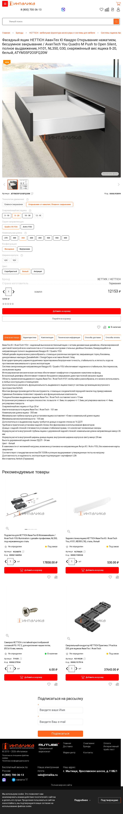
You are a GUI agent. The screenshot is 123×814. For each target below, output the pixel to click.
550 (56, 238)
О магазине (88, 743)
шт (18, 561)
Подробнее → (82, 800)
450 (39, 238)
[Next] (119, 184)
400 (31, 238)
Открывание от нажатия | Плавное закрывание (49, 204)
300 (14, 238)
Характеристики (29, 338)
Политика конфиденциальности (15, 761)
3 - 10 (6, 216)
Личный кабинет (118, 9)
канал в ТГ (20, 780)
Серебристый (10, 271)
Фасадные (9, 249)
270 (5, 238)
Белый (25, 271)
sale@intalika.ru (48, 774)
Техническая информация (69, 338)
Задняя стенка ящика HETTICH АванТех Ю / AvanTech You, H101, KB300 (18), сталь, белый (91, 540)
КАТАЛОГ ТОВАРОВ (5, 4)
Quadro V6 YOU (10, 227)
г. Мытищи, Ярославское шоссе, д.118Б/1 (90, 771)
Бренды (86, 746)
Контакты (88, 752)
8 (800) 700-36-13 (31, 9)
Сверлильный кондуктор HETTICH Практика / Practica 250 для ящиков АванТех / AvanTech (91, 647)
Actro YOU (27, 227)
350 (22, 238)
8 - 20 (16, 216)
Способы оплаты (113, 338)
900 (14, 260)
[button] (12, 184)
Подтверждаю (109, 800)
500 (48, 238)
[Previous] (4, 184)
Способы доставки (93, 338)
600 (65, 238)
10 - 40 (38, 216)
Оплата (107, 743)
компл (38, 291)
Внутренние (25, 249)
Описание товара (12, 338)
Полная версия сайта (61, 785)
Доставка (67, 746)
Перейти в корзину (61, 319)
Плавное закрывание (13, 204)
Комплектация (47, 338)
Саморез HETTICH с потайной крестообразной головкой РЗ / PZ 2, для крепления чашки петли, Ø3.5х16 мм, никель (27, 645)
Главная (67, 743)
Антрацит (38, 271)
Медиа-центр (69, 752)
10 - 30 (27, 216)
